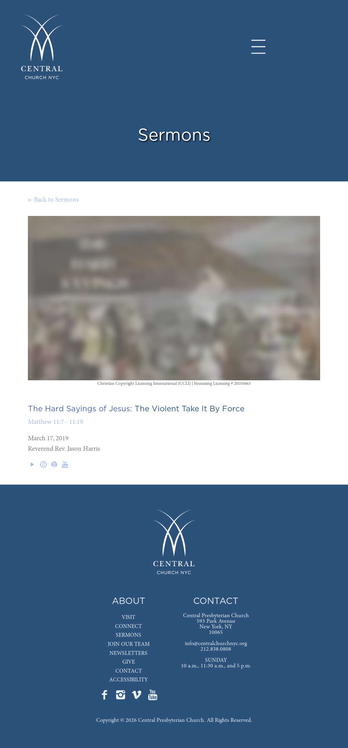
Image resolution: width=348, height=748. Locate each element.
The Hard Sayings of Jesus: (80, 409)
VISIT (128, 617)
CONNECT (128, 626)
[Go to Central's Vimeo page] (137, 697)
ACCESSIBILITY (128, 680)
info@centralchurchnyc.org (216, 643)
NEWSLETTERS (128, 653)
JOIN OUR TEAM (129, 644)
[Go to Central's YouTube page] (152, 697)
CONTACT (128, 671)
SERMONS (128, 635)
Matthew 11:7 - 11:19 (55, 422)
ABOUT (128, 601)
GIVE (128, 662)
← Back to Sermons (53, 200)
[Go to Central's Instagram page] (121, 697)
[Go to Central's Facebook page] (105, 697)
